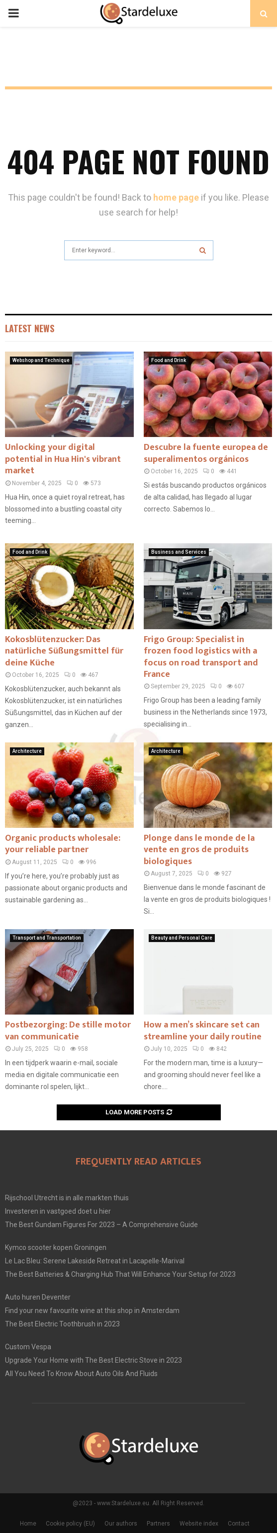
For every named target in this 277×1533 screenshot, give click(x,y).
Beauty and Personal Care (181, 938)
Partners (158, 1523)
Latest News (29, 328)
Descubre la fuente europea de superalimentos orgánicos (206, 453)
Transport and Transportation (46, 938)
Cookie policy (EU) (70, 1523)
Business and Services (178, 552)
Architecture (27, 751)
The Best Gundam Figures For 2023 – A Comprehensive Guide (101, 1225)
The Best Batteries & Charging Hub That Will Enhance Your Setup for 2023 (120, 1274)
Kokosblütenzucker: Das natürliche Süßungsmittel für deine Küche (64, 651)
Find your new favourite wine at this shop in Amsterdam (92, 1310)
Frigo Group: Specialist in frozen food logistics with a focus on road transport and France (201, 657)
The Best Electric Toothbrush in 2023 (62, 1324)
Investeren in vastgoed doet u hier (58, 1211)
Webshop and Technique (41, 360)
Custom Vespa (28, 1347)
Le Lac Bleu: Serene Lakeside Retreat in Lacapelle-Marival (95, 1261)
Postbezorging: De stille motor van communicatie (68, 1031)
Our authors (120, 1523)
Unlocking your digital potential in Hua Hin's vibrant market (63, 459)
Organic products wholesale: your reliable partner (62, 844)
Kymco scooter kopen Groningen (55, 1247)
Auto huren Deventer (38, 1297)
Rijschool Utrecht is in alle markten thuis (67, 1198)
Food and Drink (168, 360)
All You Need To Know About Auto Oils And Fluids (81, 1374)
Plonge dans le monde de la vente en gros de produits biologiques (199, 850)
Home (28, 1523)
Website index (199, 1523)
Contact (239, 1523)
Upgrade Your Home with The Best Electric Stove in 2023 (93, 1360)
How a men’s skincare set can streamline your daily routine (203, 1031)
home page (176, 197)
